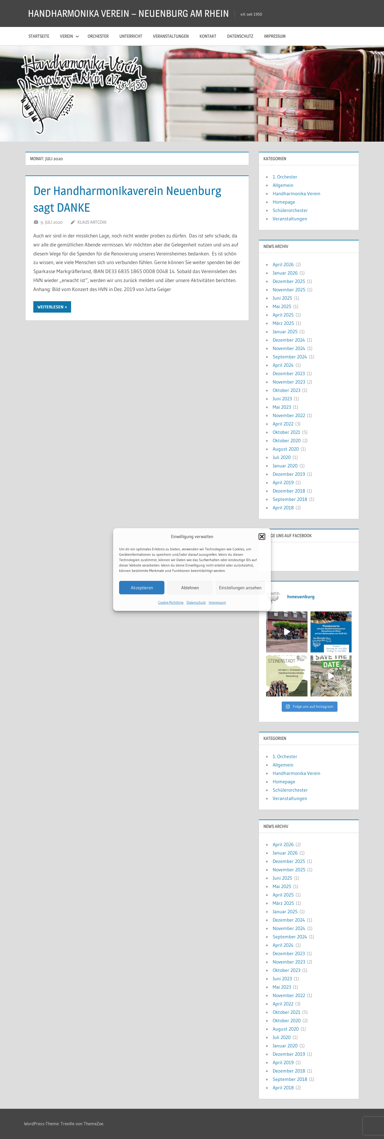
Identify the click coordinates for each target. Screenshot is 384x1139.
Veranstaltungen (171, 36)
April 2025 (283, 315)
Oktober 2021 (286, 432)
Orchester (98, 36)
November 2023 (289, 382)
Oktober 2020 (287, 440)
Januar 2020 (285, 466)
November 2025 (289, 290)
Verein (69, 36)
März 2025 (283, 323)
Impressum (217, 602)
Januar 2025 (285, 331)
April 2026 (283, 264)
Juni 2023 (282, 399)
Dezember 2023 (289, 373)
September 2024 (290, 357)
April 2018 (283, 508)
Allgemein (283, 185)
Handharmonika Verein (296, 193)
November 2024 (289, 348)
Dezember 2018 (289, 491)
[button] (262, 537)
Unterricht (130, 36)
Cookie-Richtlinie (171, 602)
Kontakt (208, 36)
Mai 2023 (282, 407)
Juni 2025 (282, 298)
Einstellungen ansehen (240, 587)
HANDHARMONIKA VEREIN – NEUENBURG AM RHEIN (128, 13)
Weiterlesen (51, 307)
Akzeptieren (142, 587)
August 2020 (286, 449)
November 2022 (289, 415)
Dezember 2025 (289, 281)
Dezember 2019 (289, 474)
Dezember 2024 (289, 340)
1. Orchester (285, 177)
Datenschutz (196, 602)
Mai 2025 (282, 306)
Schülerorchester (290, 210)
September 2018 (290, 499)
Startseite (38, 36)
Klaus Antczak (91, 222)
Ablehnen (190, 587)
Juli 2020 (282, 457)
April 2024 (283, 365)
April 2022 (283, 424)
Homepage (284, 202)
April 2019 (283, 482)
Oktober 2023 (286, 390)
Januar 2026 (285, 273)
